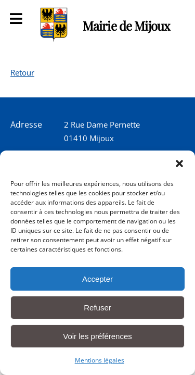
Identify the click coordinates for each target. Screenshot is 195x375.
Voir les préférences (97, 336)
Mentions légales (99, 360)
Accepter (97, 278)
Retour (22, 72)
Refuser (97, 307)
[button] (179, 163)
